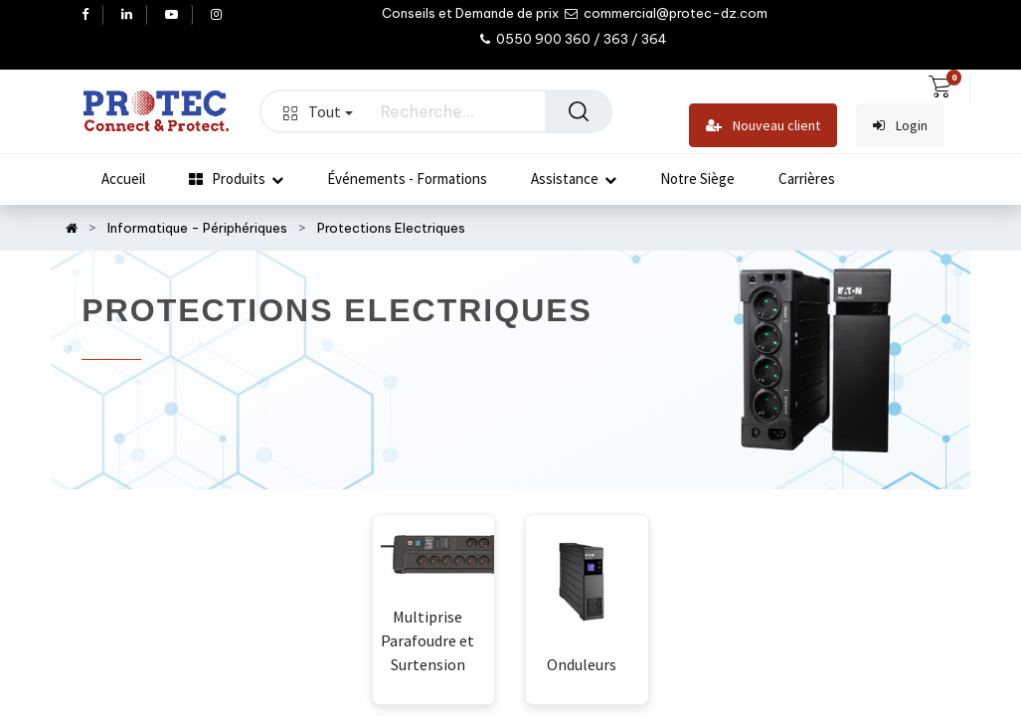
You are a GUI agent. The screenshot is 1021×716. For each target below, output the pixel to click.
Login (900, 125)
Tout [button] (318, 111)
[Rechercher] (578, 111)
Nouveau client (763, 125)
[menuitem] (123, 179)
